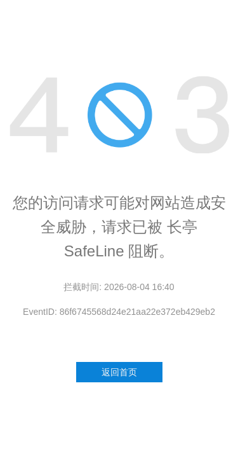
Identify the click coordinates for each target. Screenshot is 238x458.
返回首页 (119, 372)
